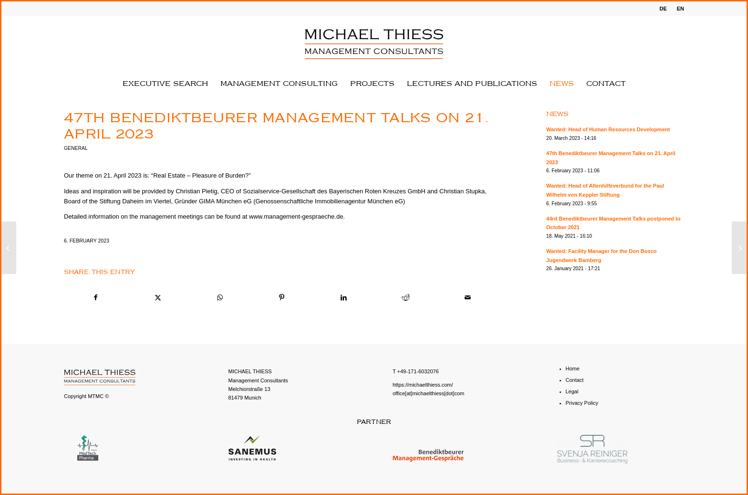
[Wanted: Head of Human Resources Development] (739, 247)
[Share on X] (157, 297)
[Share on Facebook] (95, 297)
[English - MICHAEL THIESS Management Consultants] (373, 44)
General (76, 148)
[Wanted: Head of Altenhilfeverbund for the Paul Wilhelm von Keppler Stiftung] (8, 247)
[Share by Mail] (468, 297)
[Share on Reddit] (405, 297)
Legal (572, 391)
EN (680, 8)
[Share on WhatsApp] (219, 297)
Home (573, 368)
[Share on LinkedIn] (343, 297)
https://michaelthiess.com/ (423, 385)
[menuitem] (663, 8)
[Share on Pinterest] (281, 297)
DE (662, 8)
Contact (575, 380)
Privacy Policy (582, 403)
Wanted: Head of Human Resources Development (608, 129)
